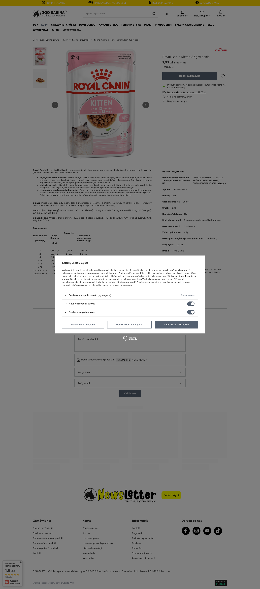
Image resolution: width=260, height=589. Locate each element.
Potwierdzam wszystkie (176, 324)
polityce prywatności (94, 276)
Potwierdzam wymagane (129, 324)
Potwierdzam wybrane (83, 324)
